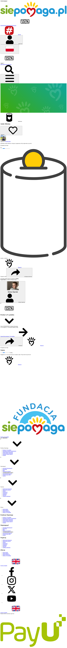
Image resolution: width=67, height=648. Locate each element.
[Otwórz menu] (9, 78)
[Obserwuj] (11, 130)
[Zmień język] (9, 49)
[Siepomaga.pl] (33, 16)
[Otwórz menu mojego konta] (11, 39)
